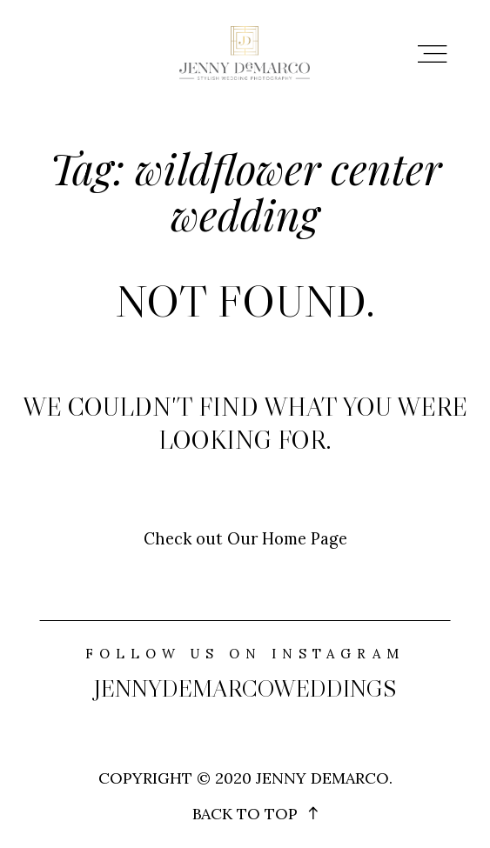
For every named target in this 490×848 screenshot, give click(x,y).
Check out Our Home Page (245, 538)
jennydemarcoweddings (245, 688)
